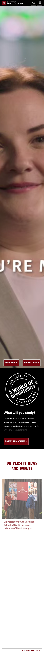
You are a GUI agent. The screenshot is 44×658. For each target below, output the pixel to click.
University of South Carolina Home (12, 3)
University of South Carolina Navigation (39, 3)
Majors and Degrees (15, 441)
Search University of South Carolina (33, 3)
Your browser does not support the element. (22, 187)
